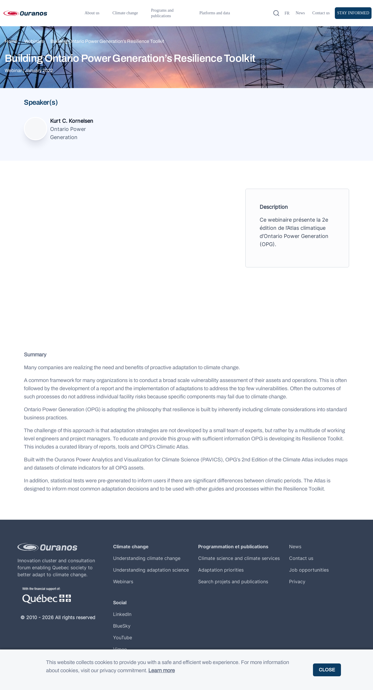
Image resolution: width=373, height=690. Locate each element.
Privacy (297, 581)
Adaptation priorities (221, 570)
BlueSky (122, 626)
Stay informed (353, 13)
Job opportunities (309, 570)
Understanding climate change (146, 558)
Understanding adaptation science (151, 570)
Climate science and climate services (239, 558)
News (300, 13)
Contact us (321, 13)
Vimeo (120, 649)
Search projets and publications (233, 581)
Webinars (34, 41)
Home (11, 41)
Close (327, 669)
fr (286, 13)
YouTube (122, 637)
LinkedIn (122, 614)
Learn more (161, 670)
